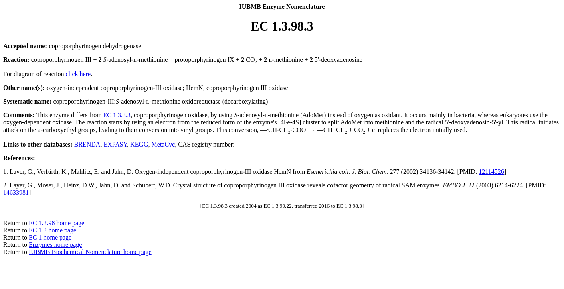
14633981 (16, 192)
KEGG (139, 144)
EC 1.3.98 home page (56, 223)
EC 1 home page (50, 237)
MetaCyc (163, 144)
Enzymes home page (55, 244)
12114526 (491, 171)
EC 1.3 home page (52, 230)
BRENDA (87, 144)
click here (78, 74)
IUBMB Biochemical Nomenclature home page (90, 251)
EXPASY (115, 144)
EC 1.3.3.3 (117, 115)
